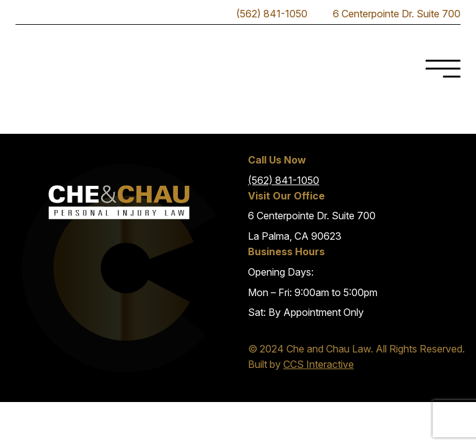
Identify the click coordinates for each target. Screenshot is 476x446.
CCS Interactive (318, 364)
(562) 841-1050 (283, 180)
